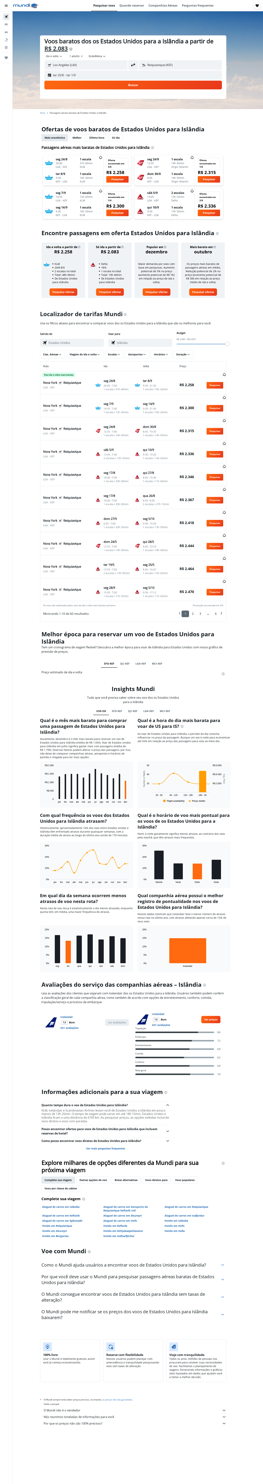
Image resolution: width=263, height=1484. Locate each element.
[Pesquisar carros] (6, 32)
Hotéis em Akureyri (59, 1189)
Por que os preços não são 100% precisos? (139, 1382)
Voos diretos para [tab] (161, 1139)
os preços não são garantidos (122, 1358)
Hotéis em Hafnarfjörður (123, 1195)
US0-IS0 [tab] (105, 669)
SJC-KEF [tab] (129, 622)
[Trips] (6, 57)
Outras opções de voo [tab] (98, 1139)
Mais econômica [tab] (59, 137)
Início (47, 112)
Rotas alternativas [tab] (130, 1139)
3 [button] (205, 572)
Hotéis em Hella (179, 1189)
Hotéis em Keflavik (120, 1184)
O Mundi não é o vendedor (139, 1369)
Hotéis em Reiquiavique (62, 1184)
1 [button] (190, 572)
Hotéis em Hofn (179, 1184)
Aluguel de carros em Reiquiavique (191, 1165)
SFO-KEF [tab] (114, 622)
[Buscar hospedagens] (6, 24)
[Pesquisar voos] (6, 16)
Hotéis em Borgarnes (60, 1195)
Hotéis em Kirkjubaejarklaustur (128, 1189)
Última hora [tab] (101, 137)
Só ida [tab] (120, 137)
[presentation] (75, 49)
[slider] (232, 344)
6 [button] (220, 572)
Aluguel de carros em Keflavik (66, 1174)
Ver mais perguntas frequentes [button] (110, 1107)
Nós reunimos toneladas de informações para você (139, 1375)
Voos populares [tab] (189, 1139)
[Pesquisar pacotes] (6, 39)
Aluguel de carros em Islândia (65, 1165)
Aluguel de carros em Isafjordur (189, 1174)
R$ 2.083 (61, 48)
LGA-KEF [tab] (145, 622)
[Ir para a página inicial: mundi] (25, 5)
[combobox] (59, 56)
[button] (6, 6)
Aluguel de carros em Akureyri (127, 1174)
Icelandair (71, 975)
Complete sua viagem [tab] (63, 1139)
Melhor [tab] (81, 137)
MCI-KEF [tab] (162, 622)
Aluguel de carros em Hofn (125, 1179)
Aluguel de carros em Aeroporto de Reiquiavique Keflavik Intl (130, 1167)
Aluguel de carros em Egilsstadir (67, 1179)
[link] (68, 292)
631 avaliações (74, 986)
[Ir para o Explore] (6, 47)
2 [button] (197, 572)
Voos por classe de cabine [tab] (65, 1147)
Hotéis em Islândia (181, 1179)
